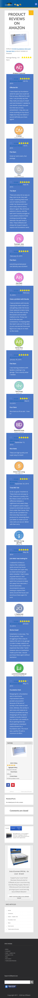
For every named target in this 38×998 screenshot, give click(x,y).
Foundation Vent (12, 919)
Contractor (10, 913)
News (9, 923)
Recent (13, 828)
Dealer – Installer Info (13, 916)
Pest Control (11, 926)
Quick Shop (19, 828)
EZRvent (12, 791)
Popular (7, 828)
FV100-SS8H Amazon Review (14, 440)
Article (9, 910)
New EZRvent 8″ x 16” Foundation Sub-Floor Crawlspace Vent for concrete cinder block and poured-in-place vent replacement (21, 835)
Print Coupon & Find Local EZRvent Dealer (19, 897)
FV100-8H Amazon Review (14, 481)
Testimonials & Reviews (26, 791)
